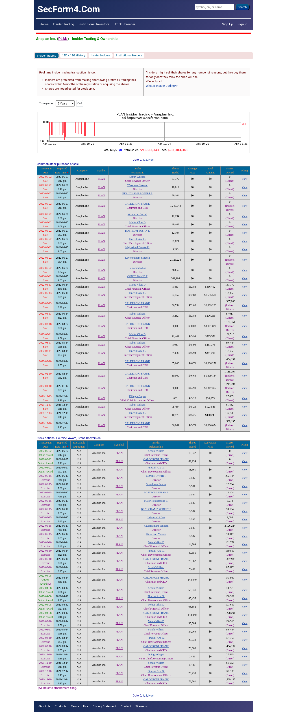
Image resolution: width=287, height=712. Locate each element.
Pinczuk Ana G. (137, 239)
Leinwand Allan (137, 268)
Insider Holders (101, 55)
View (244, 178)
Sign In (242, 24)
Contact (126, 706)
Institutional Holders (129, 55)
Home (44, 24)
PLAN (62, 39)
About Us (44, 706)
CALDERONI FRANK (137, 203)
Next (151, 159)
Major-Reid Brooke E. (137, 247)
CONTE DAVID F (137, 276)
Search (242, 7)
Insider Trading (63, 24)
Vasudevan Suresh (137, 214)
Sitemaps (141, 706)
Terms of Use (79, 706)
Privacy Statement (104, 706)
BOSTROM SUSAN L (137, 230)
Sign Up (227, 24)
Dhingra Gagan (137, 396)
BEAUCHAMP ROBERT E (137, 193)
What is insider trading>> (162, 85)
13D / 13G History (73, 55)
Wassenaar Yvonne (137, 185)
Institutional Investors (93, 24)
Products (60, 706)
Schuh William (137, 176)
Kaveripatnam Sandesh (137, 257)
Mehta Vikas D (137, 222)
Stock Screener (124, 24)
